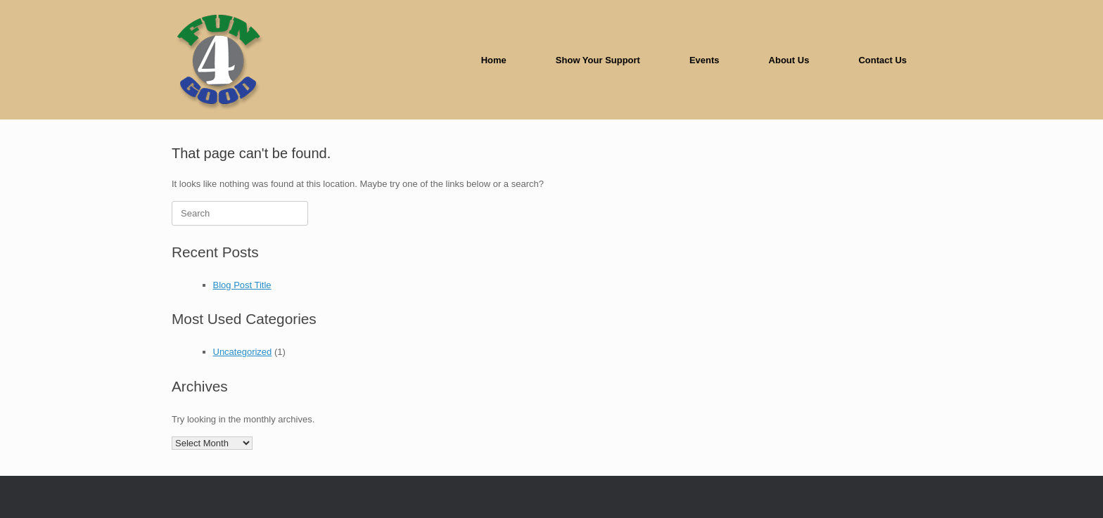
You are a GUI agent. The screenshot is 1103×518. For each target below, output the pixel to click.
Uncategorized (242, 352)
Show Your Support (598, 60)
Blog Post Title (242, 285)
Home (493, 60)
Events (704, 60)
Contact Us (882, 60)
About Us (789, 60)
